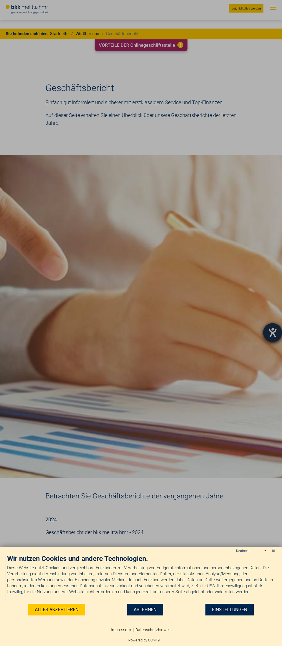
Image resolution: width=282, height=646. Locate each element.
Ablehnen (145, 609)
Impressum (121, 629)
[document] (141, 578)
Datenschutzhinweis (153, 629)
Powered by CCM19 (144, 640)
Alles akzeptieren (57, 609)
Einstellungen (229, 609)
